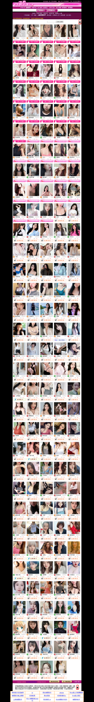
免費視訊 (23, 38)
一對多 (65, 137)
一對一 (65, 58)
